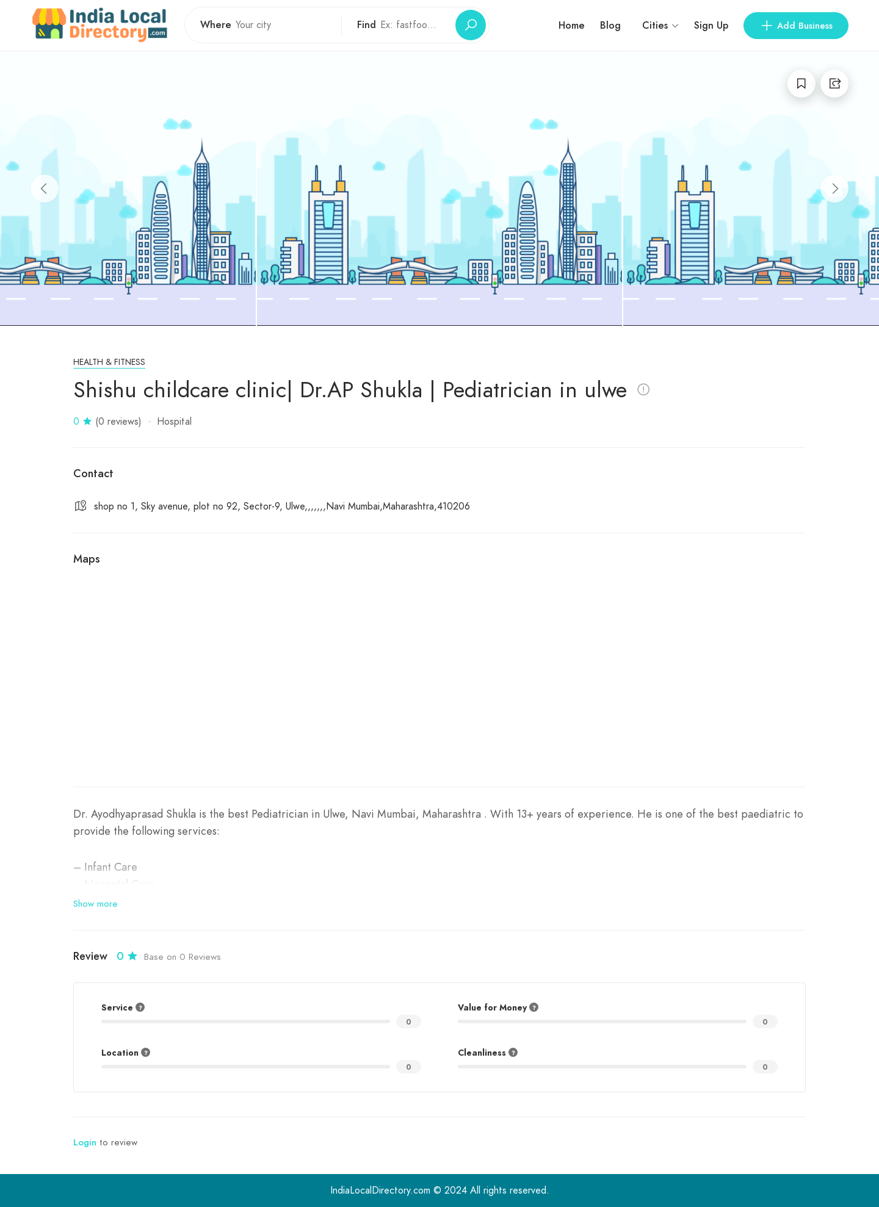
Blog (610, 25)
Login (84, 1142)
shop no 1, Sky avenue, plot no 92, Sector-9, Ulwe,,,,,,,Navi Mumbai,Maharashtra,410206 (282, 506)
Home (572, 25)
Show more (95, 904)
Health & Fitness (109, 362)
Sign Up (711, 25)
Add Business (796, 25)
